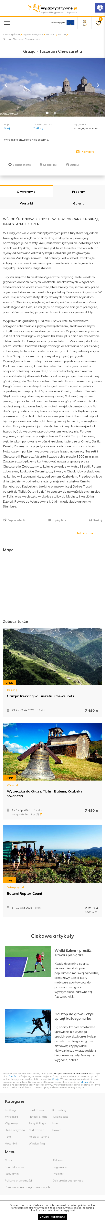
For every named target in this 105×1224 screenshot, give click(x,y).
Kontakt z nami (15, 1167)
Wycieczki (13, 785)
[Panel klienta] (84, 23)
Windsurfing (37, 1143)
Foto (8, 1136)
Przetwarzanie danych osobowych (27, 1187)
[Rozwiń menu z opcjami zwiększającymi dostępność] (100, 8)
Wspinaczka (60, 1116)
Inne (55, 1123)
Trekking (50, 34)
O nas (9, 1160)
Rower (56, 1130)
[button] (8, 87)
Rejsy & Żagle (37, 1123)
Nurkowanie (36, 1130)
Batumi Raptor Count (24, 893)
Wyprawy (11, 1123)
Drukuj (72, 164)
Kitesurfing (59, 1110)
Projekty (58, 1173)
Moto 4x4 (11, 1143)
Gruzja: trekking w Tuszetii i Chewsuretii (40, 696)
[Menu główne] (7, 23)
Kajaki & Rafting (39, 1136)
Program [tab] (79, 192)
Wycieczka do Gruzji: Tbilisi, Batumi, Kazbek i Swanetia (44, 793)
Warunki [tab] (26, 203)
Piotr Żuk (13, 1076)
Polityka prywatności (18, 1180)
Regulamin (12, 1173)
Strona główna (11, 34)
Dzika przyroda (16, 887)
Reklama (58, 1160)
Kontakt (85, 152)
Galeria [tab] (78, 203)
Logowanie (60, 1167)
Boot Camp (36, 1110)
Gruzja (62, 34)
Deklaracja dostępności (68, 1180)
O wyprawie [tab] (26, 192)
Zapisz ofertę (22, 164)
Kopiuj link (48, 164)
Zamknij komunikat (52, 1216)
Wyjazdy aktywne (33, 34)
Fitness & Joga (38, 1116)
